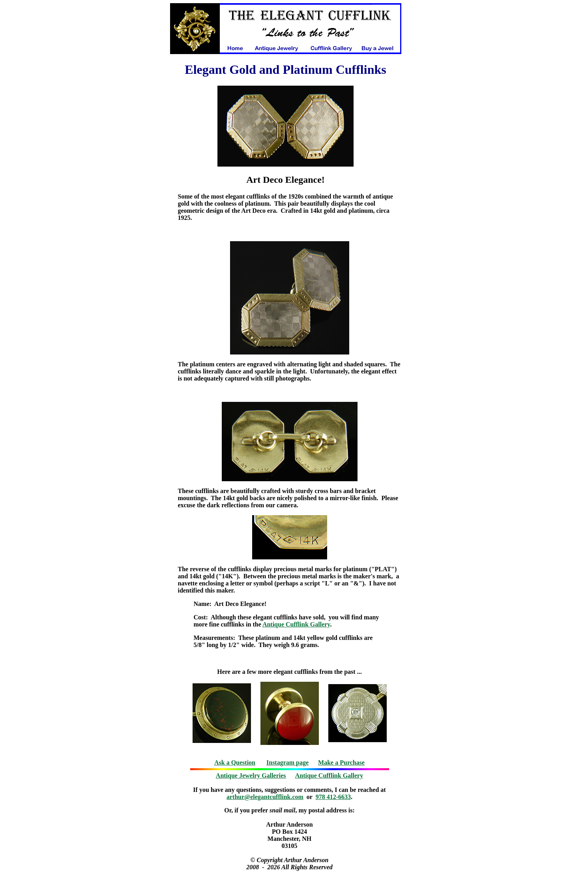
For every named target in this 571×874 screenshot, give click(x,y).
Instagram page (287, 762)
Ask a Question (234, 762)
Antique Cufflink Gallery (296, 624)
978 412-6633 (333, 796)
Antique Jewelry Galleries (251, 775)
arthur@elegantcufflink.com (265, 796)
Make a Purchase (341, 762)
